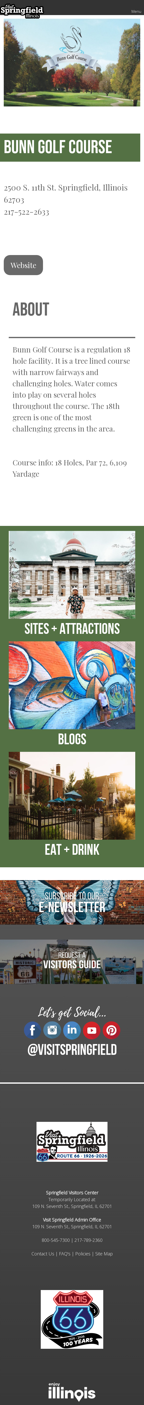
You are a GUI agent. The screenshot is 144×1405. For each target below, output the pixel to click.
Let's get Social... (72, 1012)
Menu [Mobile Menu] (136, 11)
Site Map (104, 1254)
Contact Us (43, 1254)
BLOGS (72, 740)
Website (23, 265)
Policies (82, 1254)
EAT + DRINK (72, 851)
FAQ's (64, 1254)
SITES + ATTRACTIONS (72, 630)
